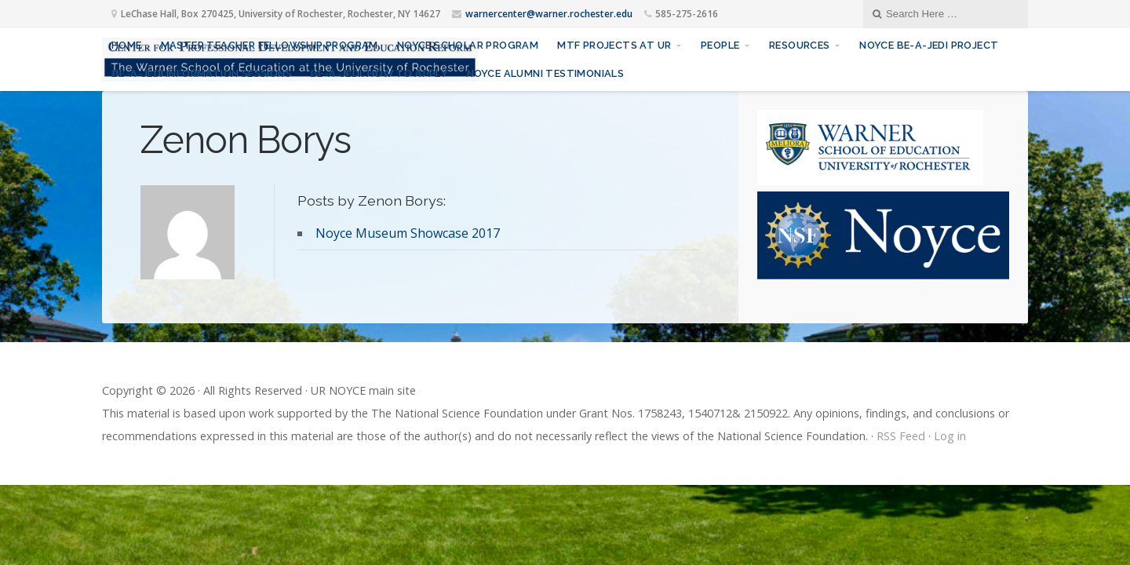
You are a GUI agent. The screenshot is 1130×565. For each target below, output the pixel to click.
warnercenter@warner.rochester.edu (548, 13)
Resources (799, 45)
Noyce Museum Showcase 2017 (407, 233)
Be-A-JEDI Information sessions (201, 73)
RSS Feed (901, 435)
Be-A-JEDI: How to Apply (378, 73)
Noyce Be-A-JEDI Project (928, 45)
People (720, 45)
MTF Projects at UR (614, 45)
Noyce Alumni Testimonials (545, 73)
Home (126, 45)
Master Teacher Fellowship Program (269, 45)
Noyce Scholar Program (467, 45)
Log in (950, 435)
